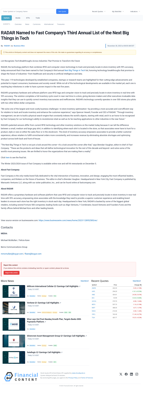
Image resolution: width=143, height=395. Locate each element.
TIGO (56, 296)
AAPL (93, 291)
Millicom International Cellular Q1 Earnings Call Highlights (54, 287)
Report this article (11, 273)
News (27, 24)
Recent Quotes (97, 11)
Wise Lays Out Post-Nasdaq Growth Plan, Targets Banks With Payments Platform (54, 322)
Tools (38, 18)
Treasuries (61, 24)
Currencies (37, 24)
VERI (72, 313)
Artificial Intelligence (48, 313)
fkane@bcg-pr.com (33, 254)
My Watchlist (116, 11)
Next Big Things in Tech (74, 70)
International (48, 24)
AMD (93, 295)
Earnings (45, 296)
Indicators (134, 11)
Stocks (17, 18)
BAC (93, 298)
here (8, 157)
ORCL (93, 314)
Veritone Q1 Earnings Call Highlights (44, 304)
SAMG (56, 348)
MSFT (93, 308)
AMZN (94, 288)
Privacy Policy (73, 383)
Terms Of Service (87, 383)
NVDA (68, 313)
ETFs (28, 18)
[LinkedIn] (131, 381)
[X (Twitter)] (121, 381)
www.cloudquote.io (78, 378)
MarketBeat (33, 296)
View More (84, 281)
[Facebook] (126, 381)
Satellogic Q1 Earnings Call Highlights (45, 356)
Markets (7, 18)
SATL (56, 366)
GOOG (94, 301)
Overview (18, 24)
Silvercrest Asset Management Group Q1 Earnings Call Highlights (57, 339)
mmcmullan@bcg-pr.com (12, 254)
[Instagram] (136, 381)
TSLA (93, 317)
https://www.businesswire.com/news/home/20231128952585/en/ (68, 220)
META (93, 304)
